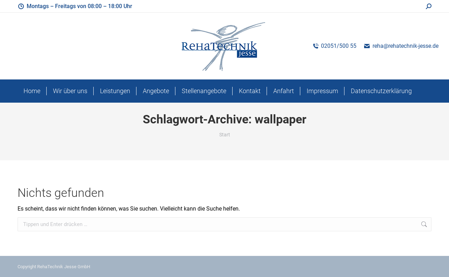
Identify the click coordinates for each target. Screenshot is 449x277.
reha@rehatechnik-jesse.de (400, 46)
